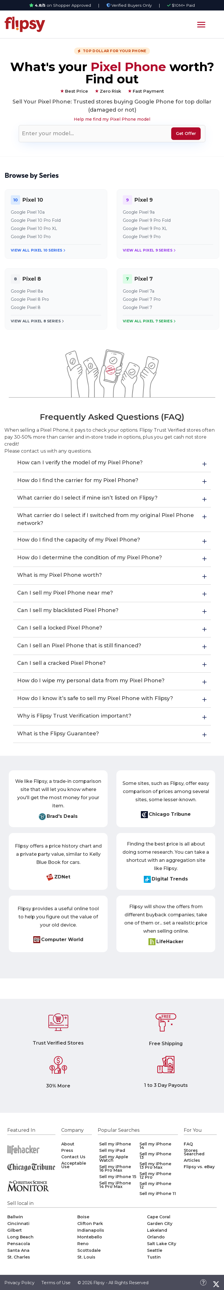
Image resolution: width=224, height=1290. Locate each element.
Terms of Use (56, 1286)
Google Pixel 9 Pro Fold (147, 220)
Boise (83, 1220)
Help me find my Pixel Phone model (112, 119)
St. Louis (86, 1260)
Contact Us (73, 1160)
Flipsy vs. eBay (199, 1170)
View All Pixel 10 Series (38, 250)
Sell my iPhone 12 (155, 1188)
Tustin (154, 1260)
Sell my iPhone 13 (155, 1158)
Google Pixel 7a (138, 291)
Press (67, 1153)
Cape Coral (158, 1220)
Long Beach (20, 1240)
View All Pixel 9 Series (149, 250)
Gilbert (14, 1233)
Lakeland (157, 1233)
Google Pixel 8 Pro (30, 299)
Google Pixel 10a (28, 212)
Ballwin (15, 1220)
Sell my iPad (112, 1153)
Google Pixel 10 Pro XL (34, 228)
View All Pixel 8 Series (37, 321)
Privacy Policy (19, 1286)
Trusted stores (93, 102)
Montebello (89, 1240)
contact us (33, 451)
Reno (83, 1247)
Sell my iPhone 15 (117, 1179)
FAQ (188, 1147)
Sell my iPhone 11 (157, 1196)
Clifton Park (90, 1227)
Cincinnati (18, 1227)
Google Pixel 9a (139, 212)
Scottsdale (89, 1253)
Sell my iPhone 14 (155, 1149)
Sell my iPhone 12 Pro (155, 1178)
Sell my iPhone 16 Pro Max (115, 1171)
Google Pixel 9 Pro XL (145, 228)
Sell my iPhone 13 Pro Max (155, 1168)
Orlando (156, 1240)
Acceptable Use (73, 1168)
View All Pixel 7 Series (149, 321)
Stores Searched (194, 1155)
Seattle (154, 1253)
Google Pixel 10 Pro (31, 236)
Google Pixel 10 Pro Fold (36, 220)
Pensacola (18, 1247)
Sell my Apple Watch (113, 1161)
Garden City (159, 1227)
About (67, 1147)
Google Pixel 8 (26, 307)
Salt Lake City (161, 1247)
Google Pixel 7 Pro (142, 299)
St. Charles (18, 1260)
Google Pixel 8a (27, 291)
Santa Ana (18, 1253)
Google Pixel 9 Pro (142, 236)
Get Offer (186, 133)
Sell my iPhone (115, 1147)
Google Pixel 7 (137, 307)
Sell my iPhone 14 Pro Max (115, 1188)
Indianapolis (90, 1233)
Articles (192, 1163)
